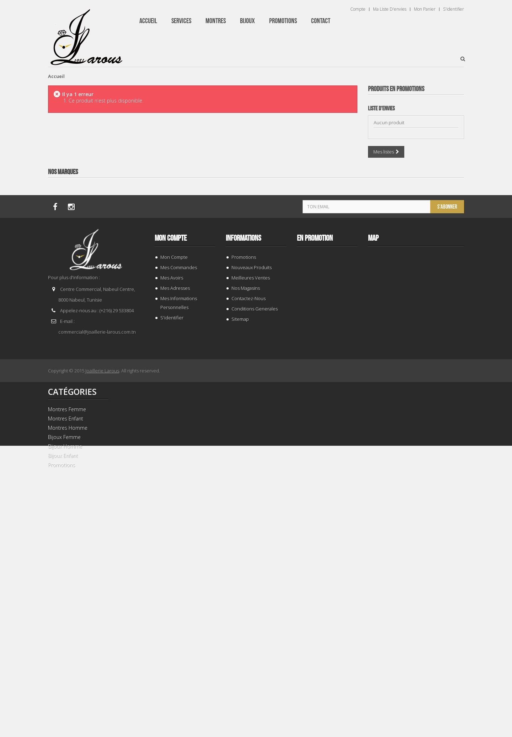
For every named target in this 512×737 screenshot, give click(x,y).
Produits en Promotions (396, 89)
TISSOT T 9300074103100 (416, 536)
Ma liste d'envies (389, 9)
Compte (358, 9)
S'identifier (453, 9)
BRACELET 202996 (416, 383)
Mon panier (425, 9)
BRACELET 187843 (416, 229)
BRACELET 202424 (416, 689)
